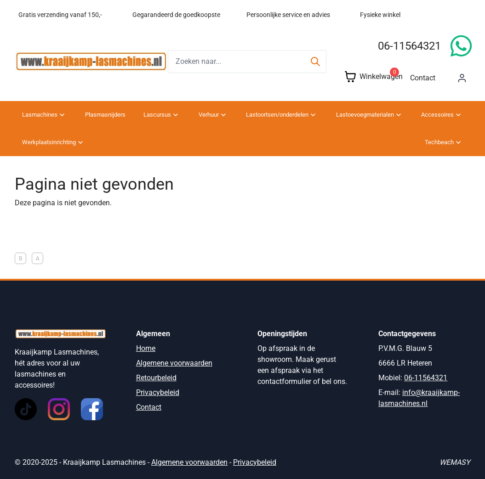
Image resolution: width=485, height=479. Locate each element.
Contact (422, 77)
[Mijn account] (462, 78)
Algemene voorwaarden (174, 363)
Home (145, 348)
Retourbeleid (156, 377)
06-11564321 (409, 45)
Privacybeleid (157, 392)
